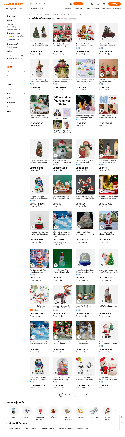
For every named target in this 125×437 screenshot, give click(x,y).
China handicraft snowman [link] (78, 15)
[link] (122, 417)
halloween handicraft (47, 428)
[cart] (98, 4)
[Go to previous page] (57, 395)
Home (31, 15)
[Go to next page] (90, 395)
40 (86, 395)
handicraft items (82, 428)
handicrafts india (30, 428)
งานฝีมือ (55, 15)
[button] (71, 4)
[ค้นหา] (78, 3)
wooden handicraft (13, 428)
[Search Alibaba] (49, 4)
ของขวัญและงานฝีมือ (42, 15)
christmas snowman (65, 428)
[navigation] (15, 205)
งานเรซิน (64, 15)
